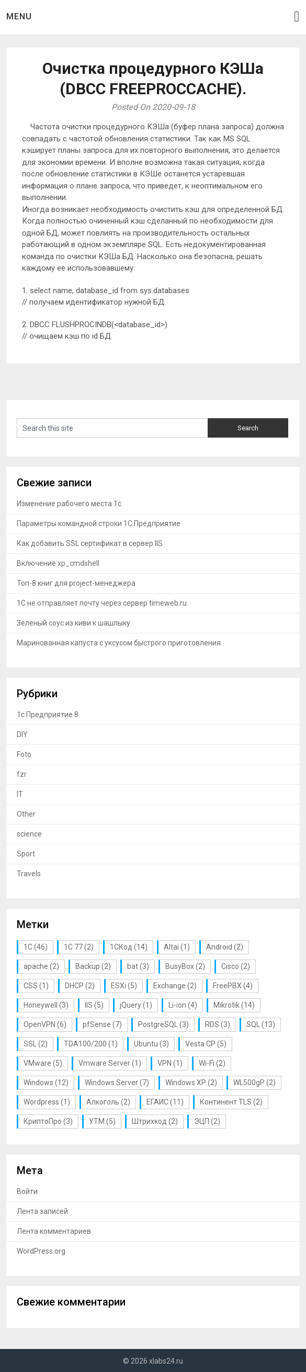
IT (20, 794)
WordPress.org (41, 1251)
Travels (29, 873)
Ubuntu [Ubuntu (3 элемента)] (151, 1044)
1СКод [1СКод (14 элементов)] (129, 947)
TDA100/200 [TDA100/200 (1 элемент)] (91, 1044)
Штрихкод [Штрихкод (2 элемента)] (155, 1121)
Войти (27, 1191)
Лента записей (42, 1211)
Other (26, 814)
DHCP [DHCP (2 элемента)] (80, 985)
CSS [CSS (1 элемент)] (36, 985)
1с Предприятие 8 (47, 714)
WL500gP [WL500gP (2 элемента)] (254, 1082)
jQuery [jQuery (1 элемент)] (136, 1005)
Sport (26, 854)
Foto (24, 754)
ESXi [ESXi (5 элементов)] (124, 985)
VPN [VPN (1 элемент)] (170, 1063)
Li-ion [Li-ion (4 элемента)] (182, 1005)
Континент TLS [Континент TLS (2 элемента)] (231, 1102)
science (29, 834)
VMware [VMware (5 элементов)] (43, 1063)
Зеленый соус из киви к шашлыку (73, 623)
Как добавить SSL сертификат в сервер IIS (90, 543)
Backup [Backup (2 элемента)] (93, 966)
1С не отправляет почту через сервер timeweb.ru (102, 603)
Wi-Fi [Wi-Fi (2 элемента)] (212, 1063)
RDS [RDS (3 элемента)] (217, 1024)
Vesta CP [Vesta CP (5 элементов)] (205, 1044)
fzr (22, 774)
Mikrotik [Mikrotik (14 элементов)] (234, 1005)
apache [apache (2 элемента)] (41, 966)
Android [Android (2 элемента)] (224, 947)
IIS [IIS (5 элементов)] (94, 1005)
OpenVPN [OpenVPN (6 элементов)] (45, 1024)
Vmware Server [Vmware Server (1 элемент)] (109, 1063)
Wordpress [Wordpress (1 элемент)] (47, 1102)
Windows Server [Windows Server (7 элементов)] (117, 1082)
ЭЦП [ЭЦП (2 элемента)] (207, 1121)
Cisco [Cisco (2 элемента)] (235, 966)
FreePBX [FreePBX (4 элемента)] (233, 985)
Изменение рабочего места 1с (69, 503)
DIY (22, 734)
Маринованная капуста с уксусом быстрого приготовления (119, 643)
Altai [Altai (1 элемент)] (177, 947)
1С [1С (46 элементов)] (36, 947)
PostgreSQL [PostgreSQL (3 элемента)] (163, 1024)
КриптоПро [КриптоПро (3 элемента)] (48, 1121)
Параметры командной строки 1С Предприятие (98, 523)
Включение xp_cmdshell (58, 563)
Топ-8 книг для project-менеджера (76, 583)
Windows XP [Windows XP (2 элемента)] (191, 1082)
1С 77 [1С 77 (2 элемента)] (79, 947)
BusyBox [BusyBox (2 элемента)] (185, 966)
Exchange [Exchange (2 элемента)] (175, 985)
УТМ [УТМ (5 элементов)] (102, 1121)
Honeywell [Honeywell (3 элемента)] (46, 1005)
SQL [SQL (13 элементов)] (260, 1024)
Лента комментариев (54, 1231)
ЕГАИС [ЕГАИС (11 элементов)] (165, 1102)
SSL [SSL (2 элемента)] (36, 1044)
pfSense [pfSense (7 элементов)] (102, 1024)
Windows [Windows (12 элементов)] (46, 1082)
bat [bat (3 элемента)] (138, 966)
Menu (19, 16)
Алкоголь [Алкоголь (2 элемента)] (108, 1102)
